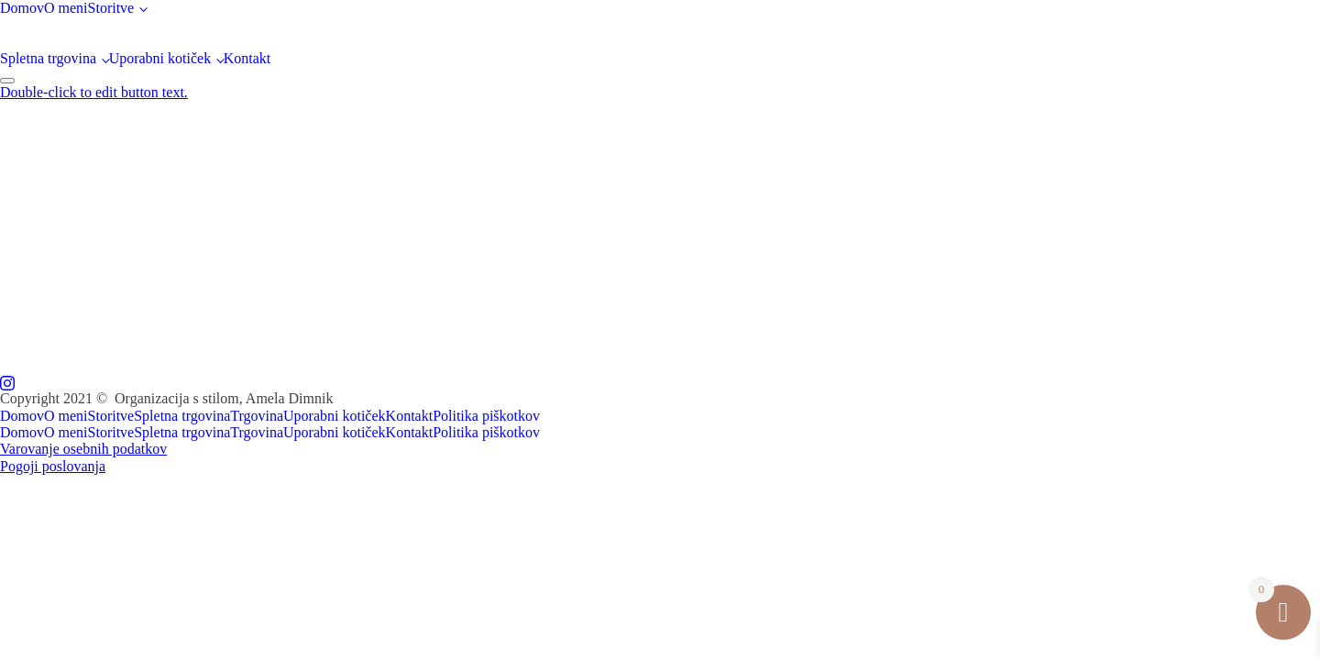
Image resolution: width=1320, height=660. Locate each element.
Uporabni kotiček (160, 58)
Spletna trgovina (48, 58)
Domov (22, 8)
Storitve (111, 8)
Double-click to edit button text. (94, 92)
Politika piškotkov (486, 416)
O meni (66, 8)
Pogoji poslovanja (52, 466)
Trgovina (256, 416)
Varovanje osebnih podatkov (83, 448)
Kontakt (247, 58)
